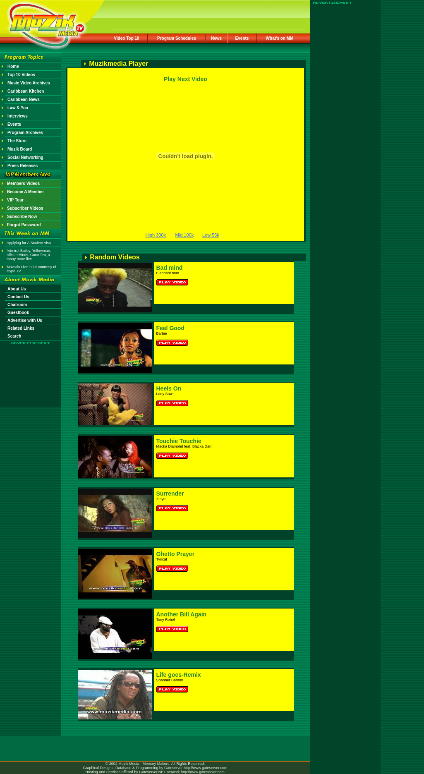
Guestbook (18, 312)
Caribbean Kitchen (25, 91)
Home (13, 66)
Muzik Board (19, 149)
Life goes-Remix (178, 674)
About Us (16, 289)
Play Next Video (185, 79)
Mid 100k (184, 234)
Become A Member (25, 191)
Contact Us (18, 297)
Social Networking (25, 157)
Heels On (169, 388)
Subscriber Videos (25, 208)
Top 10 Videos (21, 74)
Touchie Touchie (178, 441)
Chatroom (17, 304)
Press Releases (22, 165)
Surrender (170, 493)
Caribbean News (23, 99)
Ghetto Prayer (175, 554)
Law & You (17, 107)
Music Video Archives (28, 83)
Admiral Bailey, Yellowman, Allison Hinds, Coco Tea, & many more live (29, 255)
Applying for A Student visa (29, 243)
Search (14, 336)
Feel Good (170, 328)
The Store (16, 141)
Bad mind (169, 267)
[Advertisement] (30, 369)
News (216, 38)
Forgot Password (24, 225)
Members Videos (23, 183)
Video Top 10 (126, 38)
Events (242, 38)
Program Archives (25, 132)
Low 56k (210, 234)
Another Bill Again (181, 614)
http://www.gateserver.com (206, 768)
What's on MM (280, 38)
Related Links (20, 328)
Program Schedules (176, 38)
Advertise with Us (24, 320)
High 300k (156, 234)
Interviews (17, 116)
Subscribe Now (22, 216)
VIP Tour (15, 200)
